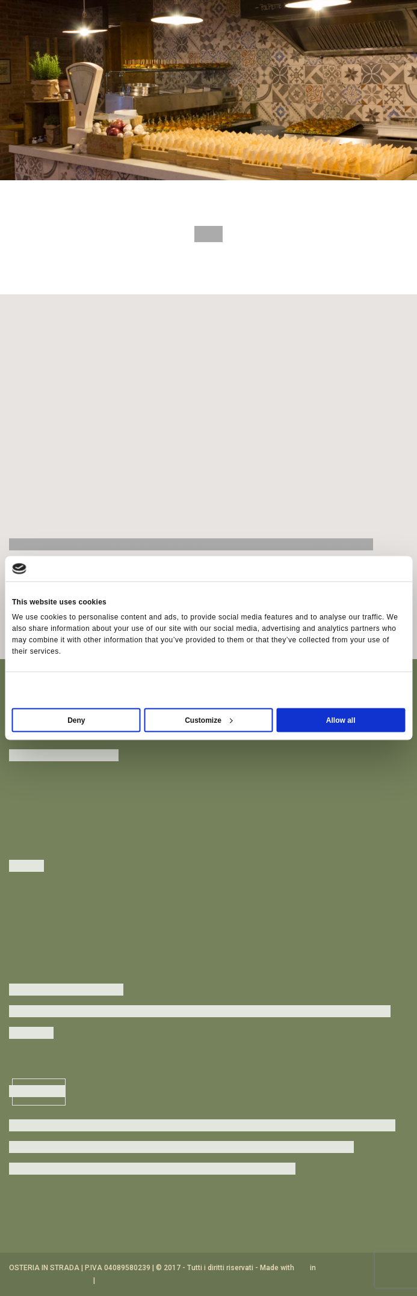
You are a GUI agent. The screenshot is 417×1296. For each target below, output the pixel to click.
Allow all (341, 720)
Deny (76, 720)
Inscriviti (39, 1092)
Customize (209, 720)
